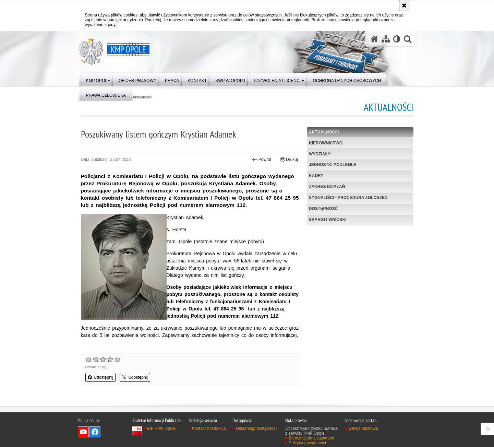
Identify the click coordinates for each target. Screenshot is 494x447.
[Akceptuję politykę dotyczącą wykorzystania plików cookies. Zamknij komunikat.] (404, 5)
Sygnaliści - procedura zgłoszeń (348, 197)
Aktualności (142, 97)
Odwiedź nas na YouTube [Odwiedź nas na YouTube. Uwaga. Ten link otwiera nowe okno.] (83, 431)
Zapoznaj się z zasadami (311, 438)
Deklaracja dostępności (257, 428)
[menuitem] (98, 79)
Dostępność (323, 208)
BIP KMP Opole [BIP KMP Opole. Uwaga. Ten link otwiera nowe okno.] (161, 428)
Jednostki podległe (332, 164)
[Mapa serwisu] (386, 39)
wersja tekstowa (363, 428)
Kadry (316, 175)
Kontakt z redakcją (209, 428)
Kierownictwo (325, 143)
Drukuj (289, 159)
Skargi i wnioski (327, 219)
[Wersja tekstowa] (396, 39)
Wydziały (319, 154)
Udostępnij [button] (100, 377)
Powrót (261, 159)
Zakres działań (327, 186)
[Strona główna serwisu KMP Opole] (374, 39)
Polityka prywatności (307, 442)
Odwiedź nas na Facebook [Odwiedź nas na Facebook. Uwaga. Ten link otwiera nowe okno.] (94, 431)
